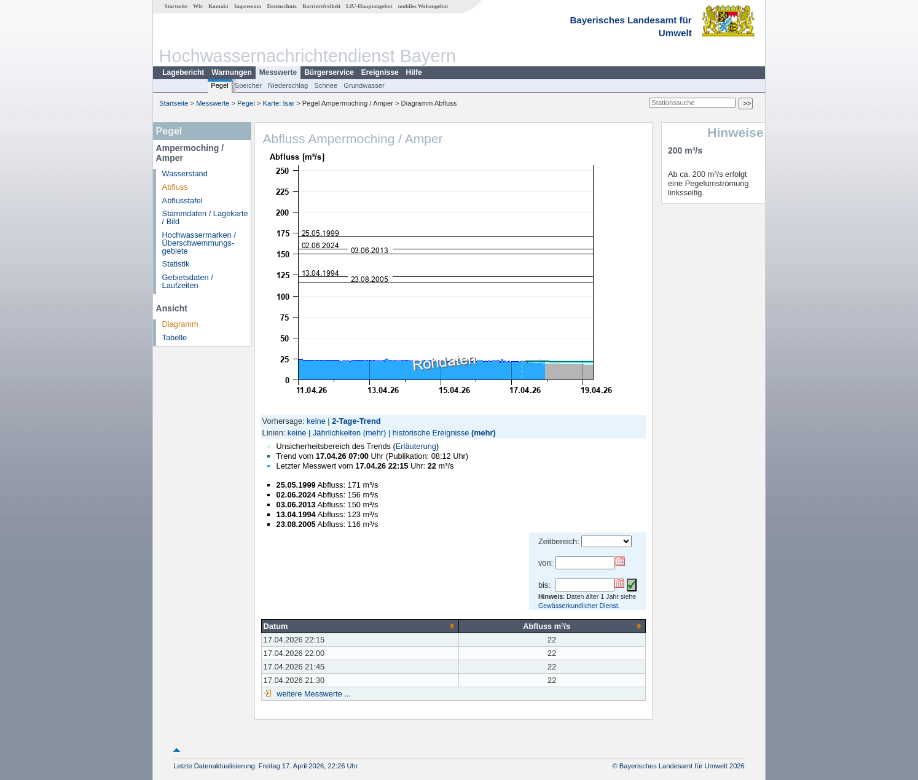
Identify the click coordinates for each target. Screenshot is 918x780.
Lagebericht (183, 72)
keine (316, 421)
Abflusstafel (182, 200)
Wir (198, 6)
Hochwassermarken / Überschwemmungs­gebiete (199, 242)
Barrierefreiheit (321, 6)
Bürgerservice (329, 72)
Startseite (176, 6)
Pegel (220, 85)
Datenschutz (282, 6)
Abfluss (175, 187)
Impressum (247, 6)
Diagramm (180, 324)
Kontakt (218, 6)
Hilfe (414, 72)
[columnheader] (359, 626)
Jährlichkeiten (337, 432)
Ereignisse (380, 72)
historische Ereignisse (431, 432)
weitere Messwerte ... (313, 693)
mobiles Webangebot (423, 6)
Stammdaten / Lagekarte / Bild (205, 217)
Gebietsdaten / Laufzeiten (187, 281)
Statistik (176, 263)
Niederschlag (288, 85)
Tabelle (174, 337)
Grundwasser (364, 85)
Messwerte (278, 72)
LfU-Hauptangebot (369, 6)
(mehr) (374, 432)
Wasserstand (185, 173)
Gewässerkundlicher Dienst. (579, 605)
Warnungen (231, 72)
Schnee (325, 85)
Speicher (248, 85)
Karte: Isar (279, 103)
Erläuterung (416, 446)
